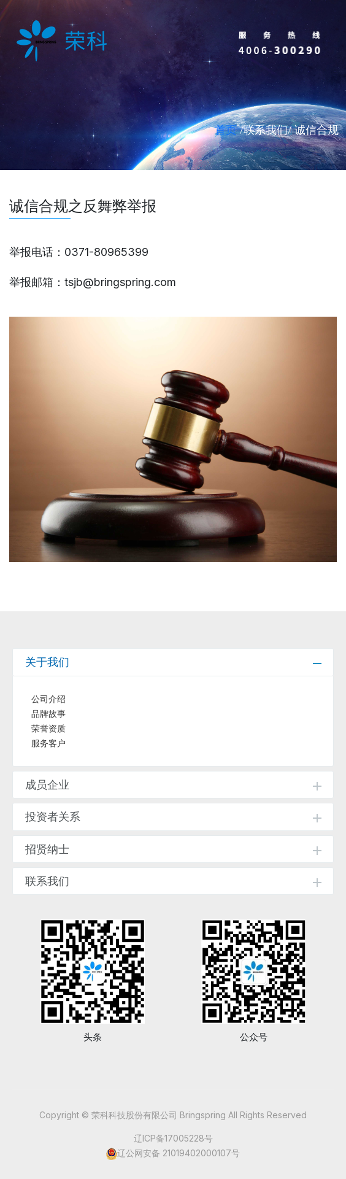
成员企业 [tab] (173, 784)
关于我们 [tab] (173, 661)
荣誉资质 (48, 728)
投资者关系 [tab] (173, 816)
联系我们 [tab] (173, 881)
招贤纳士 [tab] (173, 849)
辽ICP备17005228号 (173, 1138)
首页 (226, 129)
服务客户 (48, 743)
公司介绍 (48, 699)
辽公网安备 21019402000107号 (178, 1153)
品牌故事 (48, 714)
